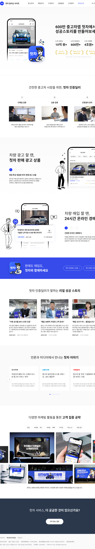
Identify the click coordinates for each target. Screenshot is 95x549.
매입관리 (41, 3)
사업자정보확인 (70, 541)
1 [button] (10, 170)
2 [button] (16, 170)
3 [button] (21, 170)
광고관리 (31, 3)
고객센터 (71, 3)
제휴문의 (20, 537)
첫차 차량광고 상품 (72, 268)
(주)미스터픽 (3, 541)
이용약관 (2, 537)
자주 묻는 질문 (54, 521)
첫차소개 (81, 3)
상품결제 (61, 3)
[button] (51, 394)
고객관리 (51, 3)
